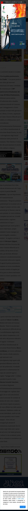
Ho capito (22, 506)
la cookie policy (20, 498)
